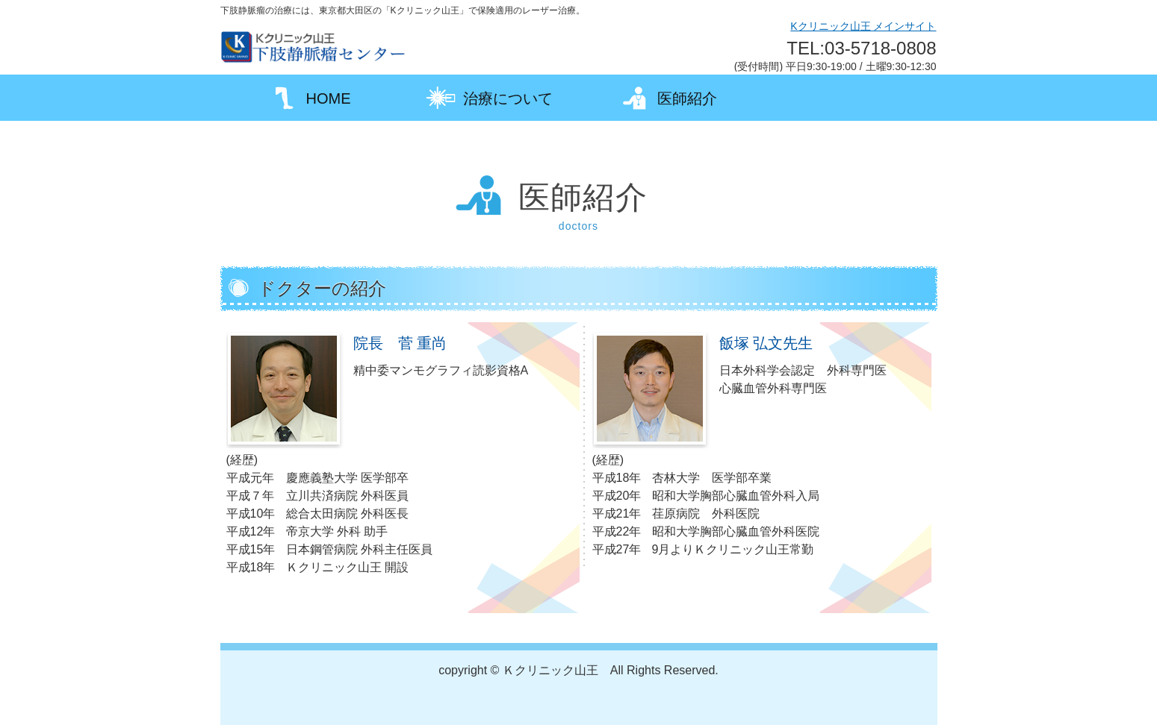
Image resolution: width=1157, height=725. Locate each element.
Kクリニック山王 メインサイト (863, 26)
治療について (489, 98)
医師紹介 (668, 98)
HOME (310, 98)
